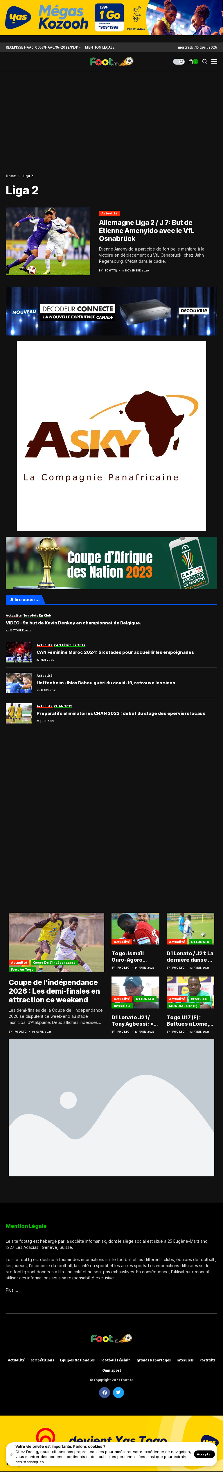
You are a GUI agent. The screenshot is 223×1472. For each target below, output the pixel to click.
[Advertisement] (111, 115)
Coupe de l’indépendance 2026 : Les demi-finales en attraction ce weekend (54, 991)
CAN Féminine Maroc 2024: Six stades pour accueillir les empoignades (115, 652)
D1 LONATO (200, 942)
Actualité (109, 213)
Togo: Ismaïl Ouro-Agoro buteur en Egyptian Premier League (134, 956)
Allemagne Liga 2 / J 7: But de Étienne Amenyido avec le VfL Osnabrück (147, 231)
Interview (122, 1006)
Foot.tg (111, 270)
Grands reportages (153, 1360)
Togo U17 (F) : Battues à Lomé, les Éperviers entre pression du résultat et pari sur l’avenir (190, 1020)
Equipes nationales (77, 1360)
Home (11, 175)
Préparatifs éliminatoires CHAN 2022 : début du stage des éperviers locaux (121, 713)
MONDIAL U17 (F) (183, 1006)
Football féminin (115, 1360)
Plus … (12, 1290)
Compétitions (42, 1360)
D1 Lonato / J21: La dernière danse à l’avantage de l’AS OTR (190, 956)
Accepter (204, 1454)
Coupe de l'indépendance (54, 962)
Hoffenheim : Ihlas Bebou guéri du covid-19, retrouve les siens (106, 683)
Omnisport (111, 1370)
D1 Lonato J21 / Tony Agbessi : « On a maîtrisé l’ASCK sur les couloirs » (133, 1020)
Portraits (207, 1360)
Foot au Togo (22, 969)
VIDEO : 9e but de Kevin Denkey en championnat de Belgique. (73, 623)
